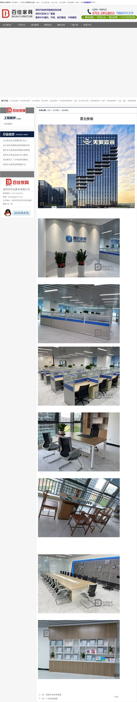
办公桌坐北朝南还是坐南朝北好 (16, 145)
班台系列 (44, 101)
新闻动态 (48, 25)
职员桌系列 (15, 101)
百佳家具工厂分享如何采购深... (16, 160)
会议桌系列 (53, 101)
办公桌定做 (45, 2)
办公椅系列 (36, 101)
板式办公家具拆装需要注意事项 (16, 150)
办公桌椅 (62, 2)
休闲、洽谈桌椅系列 (109, 101)
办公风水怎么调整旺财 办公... (15, 141)
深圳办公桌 (30, 2)
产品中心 (21, 25)
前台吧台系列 (25, 101)
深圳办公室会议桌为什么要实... (16, 155)
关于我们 (56, 110)
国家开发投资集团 (53, 695)
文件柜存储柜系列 (65, 101)
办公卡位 (54, 2)
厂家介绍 (74, 25)
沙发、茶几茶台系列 (81, 101)
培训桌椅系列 (95, 101)
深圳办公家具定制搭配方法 (14, 164)
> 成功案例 (7, 124)
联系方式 (87, 25)
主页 (49, 110)
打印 (116, 697)
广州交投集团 (52, 699)
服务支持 (61, 25)
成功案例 (35, 25)
